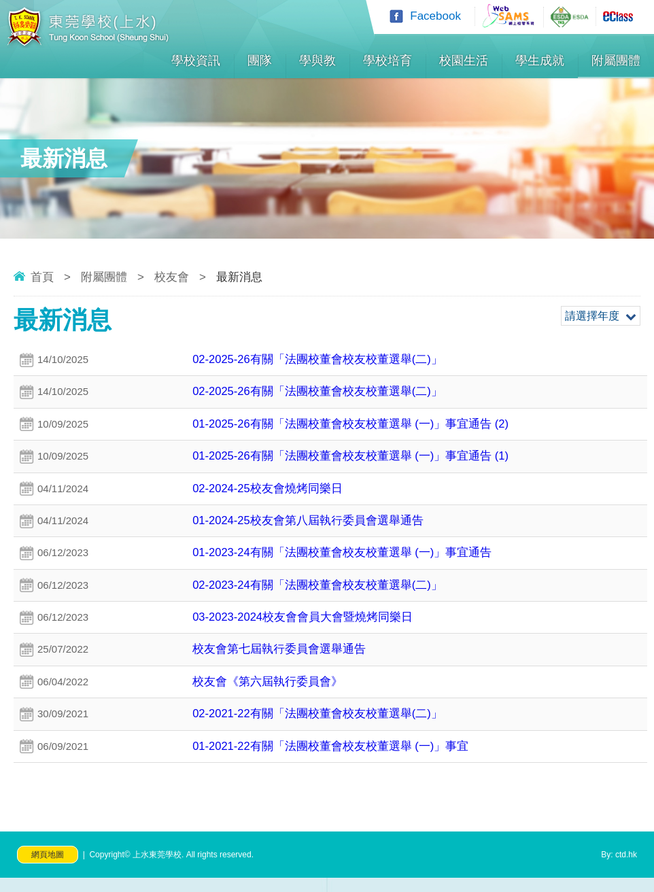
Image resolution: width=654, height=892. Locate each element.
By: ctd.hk (619, 869)
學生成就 (539, 60)
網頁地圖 (47, 869)
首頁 (42, 277)
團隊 (259, 60)
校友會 (171, 277)
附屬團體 (615, 60)
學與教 (317, 60)
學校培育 (387, 60)
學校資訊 (195, 60)
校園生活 (463, 60)
